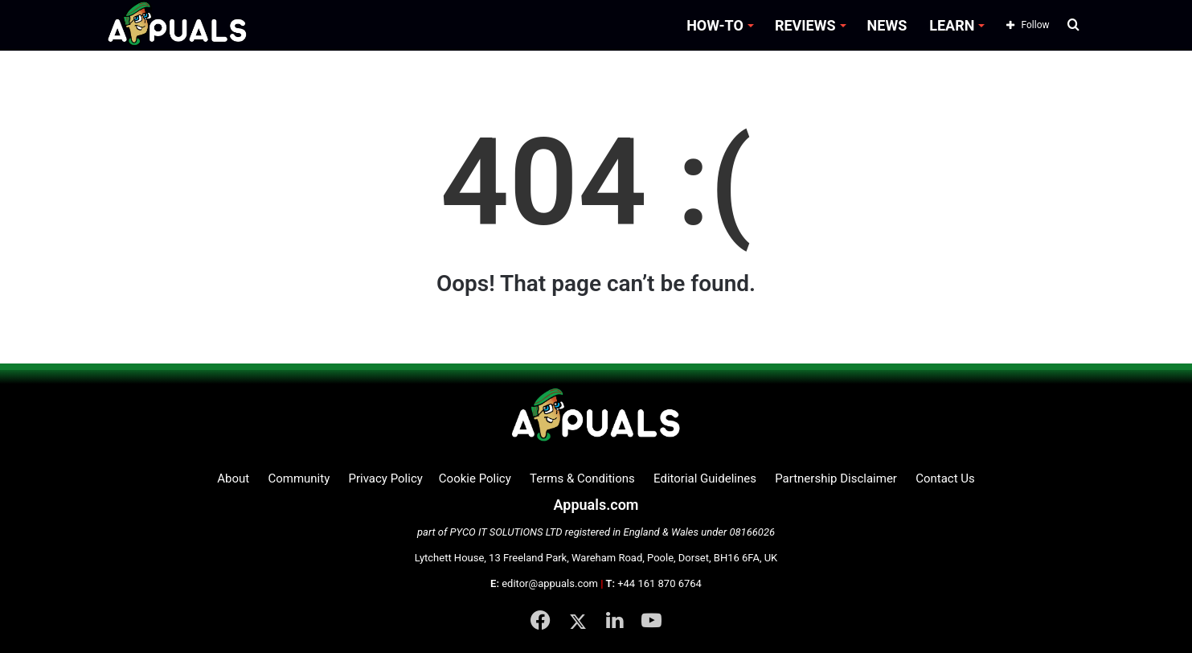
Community (299, 478)
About (233, 478)
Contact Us (945, 478)
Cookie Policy (475, 478)
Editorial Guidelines (704, 478)
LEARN (951, 25)
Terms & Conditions (582, 478)
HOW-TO (714, 25)
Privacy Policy (385, 478)
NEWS (887, 25)
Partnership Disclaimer (836, 478)
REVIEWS (805, 25)
